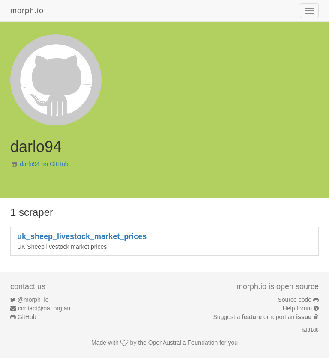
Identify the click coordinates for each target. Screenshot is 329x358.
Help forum (297, 308)
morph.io (27, 10)
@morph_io (33, 299)
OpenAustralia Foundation (183, 342)
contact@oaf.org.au (44, 308)
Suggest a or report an (263, 316)
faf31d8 (310, 330)
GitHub (27, 316)
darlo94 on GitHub (44, 164)
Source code (295, 299)
